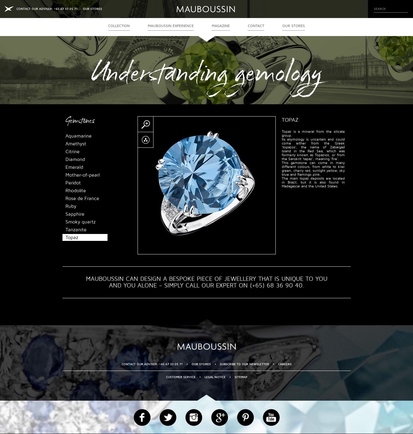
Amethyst (75, 144)
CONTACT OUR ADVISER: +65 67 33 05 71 (47, 9)
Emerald (74, 167)
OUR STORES (92, 9)
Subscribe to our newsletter (244, 364)
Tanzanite (76, 229)
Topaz (71, 237)
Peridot (73, 183)
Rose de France (82, 198)
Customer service (181, 377)
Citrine (72, 151)
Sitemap (241, 377)
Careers (285, 364)
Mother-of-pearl (82, 175)
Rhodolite (75, 190)
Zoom (145, 124)
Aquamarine (78, 136)
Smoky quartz (80, 222)
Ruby (70, 206)
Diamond (75, 159)
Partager (145, 140)
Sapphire (74, 214)
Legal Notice (215, 377)
